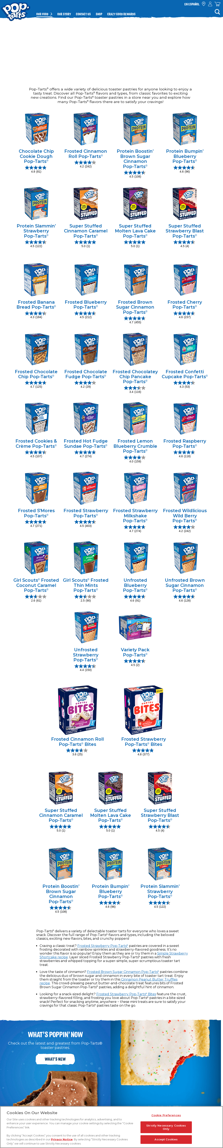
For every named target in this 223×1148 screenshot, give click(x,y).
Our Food (42, 14)
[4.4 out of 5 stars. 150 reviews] (85, 668)
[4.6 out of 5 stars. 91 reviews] (135, 599)
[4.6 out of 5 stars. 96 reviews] (184, 170)
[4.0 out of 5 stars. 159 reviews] (135, 459)
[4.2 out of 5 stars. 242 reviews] (85, 164)
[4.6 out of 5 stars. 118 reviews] (184, 454)
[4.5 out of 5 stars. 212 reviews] (85, 315)
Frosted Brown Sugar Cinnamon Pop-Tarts (123, 972)
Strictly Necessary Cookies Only (166, 1127)
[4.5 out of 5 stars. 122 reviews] (36, 244)
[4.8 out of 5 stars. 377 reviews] (143, 752)
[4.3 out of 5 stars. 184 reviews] (36, 315)
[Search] (217, 11)
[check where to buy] (204, 4)
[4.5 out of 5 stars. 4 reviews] (184, 244)
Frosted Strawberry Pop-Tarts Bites (126, 994)
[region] (111, 1127)
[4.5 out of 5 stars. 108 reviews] (135, 175)
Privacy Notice (62, 1139)
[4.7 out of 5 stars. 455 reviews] (135, 320)
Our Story (64, 14)
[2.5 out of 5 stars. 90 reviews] (85, 599)
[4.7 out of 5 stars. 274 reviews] (85, 454)
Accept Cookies (166, 1139)
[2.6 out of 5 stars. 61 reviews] (36, 599)
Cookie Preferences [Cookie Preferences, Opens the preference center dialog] (166, 1115)
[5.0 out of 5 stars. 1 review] (85, 244)
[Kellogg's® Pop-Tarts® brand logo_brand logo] (16, 9)
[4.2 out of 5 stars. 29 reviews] (85, 385)
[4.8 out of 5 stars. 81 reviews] (36, 170)
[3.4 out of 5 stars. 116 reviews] (135, 390)
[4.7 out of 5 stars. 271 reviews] (36, 524)
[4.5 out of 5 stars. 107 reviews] (36, 454)
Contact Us (83, 14)
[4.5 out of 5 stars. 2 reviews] (135, 663)
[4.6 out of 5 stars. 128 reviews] (184, 599)
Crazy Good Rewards (121, 14)
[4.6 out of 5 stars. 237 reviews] (184, 315)
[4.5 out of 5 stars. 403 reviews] (85, 524)
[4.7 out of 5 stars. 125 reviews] (36, 385)
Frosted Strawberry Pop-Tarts (102, 946)
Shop (99, 14)
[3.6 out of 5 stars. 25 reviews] (77, 752)
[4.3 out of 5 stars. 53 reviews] (184, 385)
